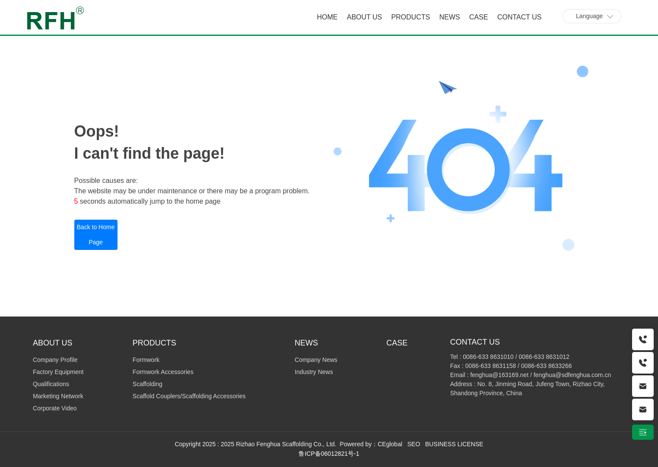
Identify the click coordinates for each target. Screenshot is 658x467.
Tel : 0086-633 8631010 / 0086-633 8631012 (509, 356)
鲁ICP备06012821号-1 (329, 453)
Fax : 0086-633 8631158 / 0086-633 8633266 (511, 365)
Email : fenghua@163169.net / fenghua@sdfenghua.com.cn (530, 374)
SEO (413, 444)
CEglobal (390, 444)
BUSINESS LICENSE (454, 444)
